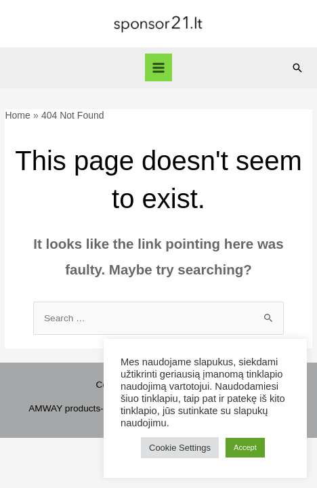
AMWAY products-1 (68, 408)
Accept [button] (245, 447)
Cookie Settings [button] (180, 448)
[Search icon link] (297, 68)
